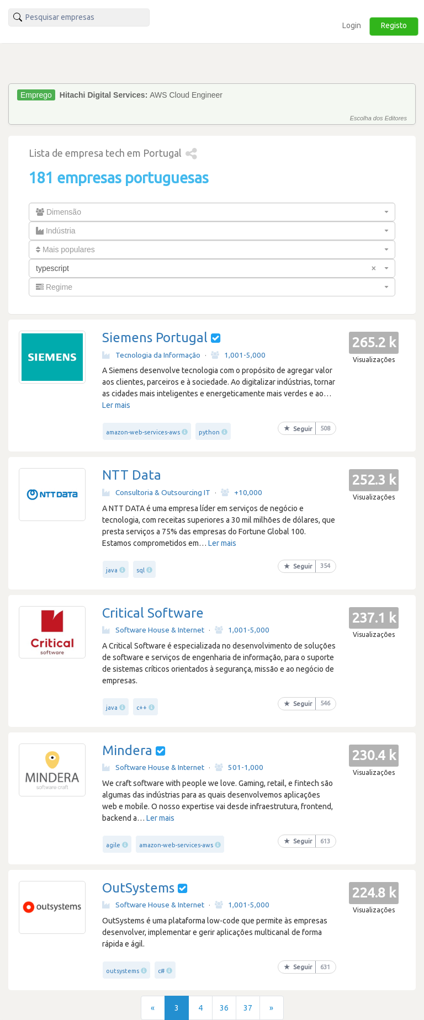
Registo (394, 25)
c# (161, 971)
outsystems (122, 971)
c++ (141, 707)
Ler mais (116, 405)
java (112, 570)
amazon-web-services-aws (143, 432)
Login (351, 25)
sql (140, 570)
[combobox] (212, 212)
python (209, 432)
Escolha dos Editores (378, 118)
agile (113, 845)
